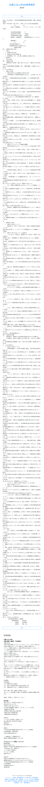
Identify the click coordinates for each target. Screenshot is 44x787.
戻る (22, 16)
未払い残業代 (8, 781)
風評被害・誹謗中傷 (23, 781)
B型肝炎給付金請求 (34, 781)
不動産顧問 (35, 777)
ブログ (21, 782)
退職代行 (7, 779)
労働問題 (36, 779)
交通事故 (21, 779)
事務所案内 (27, 782)
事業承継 (14, 781)
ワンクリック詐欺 (28, 779)
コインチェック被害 (11, 777)
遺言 (17, 779)
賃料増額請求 (20, 777)
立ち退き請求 (27, 777)
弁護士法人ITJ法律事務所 (22, 4)
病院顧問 (16, 782)
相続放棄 (12, 779)
